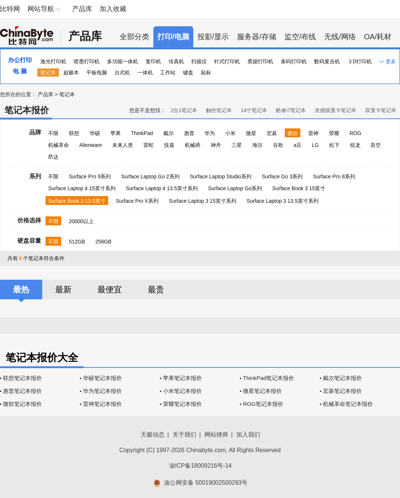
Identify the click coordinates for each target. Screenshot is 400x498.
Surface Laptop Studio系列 (220, 176)
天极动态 (152, 434)
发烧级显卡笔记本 (335, 110)
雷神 (313, 133)
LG (315, 145)
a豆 (297, 145)
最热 (21, 289)
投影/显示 (213, 37)
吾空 (375, 145)
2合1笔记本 (183, 110)
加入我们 (248, 434)
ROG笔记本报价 (263, 404)
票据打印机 (260, 61)
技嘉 (169, 145)
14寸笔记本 (254, 110)
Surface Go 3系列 (282, 176)
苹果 (115, 133)
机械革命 (58, 145)
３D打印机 (359, 61)
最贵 (156, 289)
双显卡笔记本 (380, 110)
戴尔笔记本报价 (342, 378)
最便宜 (109, 289)
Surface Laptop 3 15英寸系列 (202, 201)
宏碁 (272, 133)
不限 (53, 133)
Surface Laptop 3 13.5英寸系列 (283, 201)
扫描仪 (199, 61)
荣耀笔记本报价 (182, 404)
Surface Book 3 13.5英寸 (77, 201)
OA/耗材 (377, 37)
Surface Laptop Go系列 (235, 188)
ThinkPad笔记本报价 (268, 378)
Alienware (90, 145)
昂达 (53, 157)
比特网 (10, 9)
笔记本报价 (26, 110)
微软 (292, 133)
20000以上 (81, 221)
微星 (251, 133)
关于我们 (184, 434)
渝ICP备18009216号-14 (200, 465)
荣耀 (334, 133)
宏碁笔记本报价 (342, 391)
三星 (236, 145)
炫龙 (355, 145)
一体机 (145, 72)
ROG (355, 133)
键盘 (188, 72)
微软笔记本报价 (22, 404)
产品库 (82, 9)
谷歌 (278, 145)
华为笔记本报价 (102, 391)
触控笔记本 (219, 110)
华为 (209, 133)
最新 (63, 289)
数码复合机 (327, 61)
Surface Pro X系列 (137, 201)
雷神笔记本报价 (102, 404)
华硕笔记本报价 (102, 378)
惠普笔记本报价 (22, 391)
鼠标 (206, 72)
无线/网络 (340, 37)
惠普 (189, 133)
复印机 (153, 61)
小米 (230, 133)
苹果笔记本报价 (182, 378)
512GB (77, 242)
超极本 (71, 72)
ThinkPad (142, 133)
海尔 (257, 145)
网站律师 (216, 434)
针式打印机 (227, 61)
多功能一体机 (122, 61)
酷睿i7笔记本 (291, 110)
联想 (74, 133)
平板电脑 (96, 72)
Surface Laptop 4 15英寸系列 (82, 188)
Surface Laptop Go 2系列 (150, 176)
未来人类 (122, 145)
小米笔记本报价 (182, 391)
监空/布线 (300, 37)
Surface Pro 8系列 (334, 176)
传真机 (176, 61)
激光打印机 (53, 61)
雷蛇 (148, 145)
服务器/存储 (256, 37)
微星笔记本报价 (262, 391)
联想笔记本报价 (22, 378)
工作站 (168, 72)
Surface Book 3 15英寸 (298, 188)
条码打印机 (294, 61)
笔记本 (48, 72)
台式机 (122, 72)
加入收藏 (113, 9)
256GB (103, 242)
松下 (334, 145)
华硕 (95, 133)
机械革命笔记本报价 (348, 404)
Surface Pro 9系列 (90, 176)
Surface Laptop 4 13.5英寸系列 (162, 188)
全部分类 (134, 37)
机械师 (192, 145)
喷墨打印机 (87, 61)
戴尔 (168, 133)
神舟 (216, 145)
